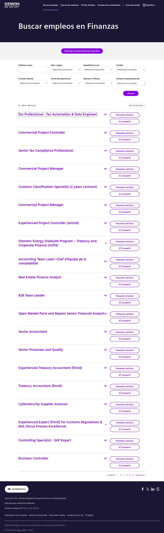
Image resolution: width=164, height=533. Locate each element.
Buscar (131, 93)
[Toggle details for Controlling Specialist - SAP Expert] (105, 438)
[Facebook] (142, 486)
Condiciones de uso (79, 512)
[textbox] (98, 69)
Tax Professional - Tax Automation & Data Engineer (57, 114)
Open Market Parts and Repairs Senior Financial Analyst (61, 312)
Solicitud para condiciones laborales (20, 501)
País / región (56, 65)
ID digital (94, 512)
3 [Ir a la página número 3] (123, 473)
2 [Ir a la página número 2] (120, 473)
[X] (147, 486)
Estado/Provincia (98, 65)
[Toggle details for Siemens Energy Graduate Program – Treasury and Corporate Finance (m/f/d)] (106, 242)
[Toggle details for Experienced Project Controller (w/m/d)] (105, 222)
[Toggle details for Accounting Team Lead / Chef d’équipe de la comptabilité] (105, 260)
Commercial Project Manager (41, 168)
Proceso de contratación (109, 5)
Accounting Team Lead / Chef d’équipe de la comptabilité (52, 260)
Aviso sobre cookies (60, 512)
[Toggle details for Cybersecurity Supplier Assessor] (105, 402)
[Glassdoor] (157, 486)
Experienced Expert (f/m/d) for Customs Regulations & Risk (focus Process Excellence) (60, 422)
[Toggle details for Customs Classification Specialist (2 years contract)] (105, 186)
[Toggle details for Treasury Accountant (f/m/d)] (105, 384)
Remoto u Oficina (92, 78)
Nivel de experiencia (61, 78)
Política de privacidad (39, 512)
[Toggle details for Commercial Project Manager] (105, 168)
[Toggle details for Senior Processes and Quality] (105, 348)
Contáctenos (18, 487)
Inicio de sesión (133, 5)
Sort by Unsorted (135, 105)
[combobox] (98, 69)
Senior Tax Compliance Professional (45, 150)
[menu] (150, 5)
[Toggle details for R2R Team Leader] (105, 294)
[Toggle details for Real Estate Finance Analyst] (105, 276)
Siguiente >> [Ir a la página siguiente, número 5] (141, 473)
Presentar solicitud (125, 115)
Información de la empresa (16, 512)
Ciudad (130, 65)
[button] (124, 121)
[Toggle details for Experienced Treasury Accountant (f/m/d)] (105, 366)
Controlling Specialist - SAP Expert (44, 438)
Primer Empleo (88, 5)
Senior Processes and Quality (40, 348)
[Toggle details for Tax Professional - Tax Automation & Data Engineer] (105, 114)
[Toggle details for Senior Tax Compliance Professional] (105, 150)
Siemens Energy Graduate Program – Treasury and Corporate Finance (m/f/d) (57, 242)
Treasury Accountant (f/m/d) (40, 384)
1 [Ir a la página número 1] (117, 473)
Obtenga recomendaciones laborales (82, 51)
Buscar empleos (50, 5)
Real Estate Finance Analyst (39, 276)
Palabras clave (25, 65)
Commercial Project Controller (41, 132)
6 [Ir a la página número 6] (133, 473)
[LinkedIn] (152, 486)
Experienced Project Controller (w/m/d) (48, 222)
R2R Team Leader (31, 294)
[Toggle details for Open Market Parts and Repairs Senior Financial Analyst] (105, 312)
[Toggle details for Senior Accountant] (105, 330)
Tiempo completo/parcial (128, 78)
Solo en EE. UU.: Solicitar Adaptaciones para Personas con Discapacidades (37, 496)
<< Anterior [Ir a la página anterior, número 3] (110, 473)
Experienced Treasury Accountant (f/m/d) (50, 366)
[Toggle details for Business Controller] (105, 456)
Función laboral (25, 78)
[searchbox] (128, 83)
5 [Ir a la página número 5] (130, 473)
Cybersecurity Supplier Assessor (43, 402)
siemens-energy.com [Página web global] (14, 506)
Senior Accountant (32, 330)
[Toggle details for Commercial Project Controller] (105, 132)
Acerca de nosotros (70, 5)
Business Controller (33, 456)
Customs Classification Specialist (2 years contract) (57, 186)
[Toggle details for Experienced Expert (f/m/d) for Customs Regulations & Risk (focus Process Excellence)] (106, 422)
